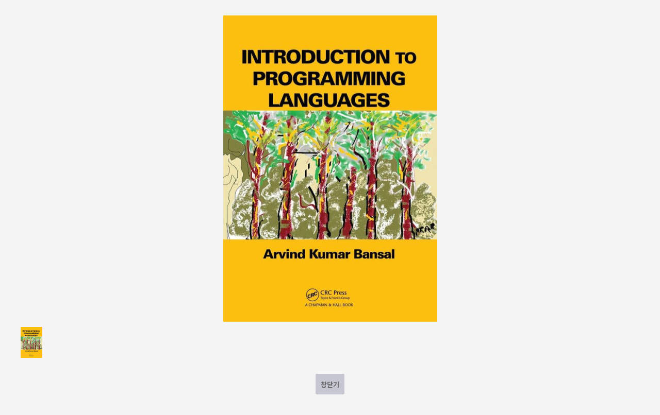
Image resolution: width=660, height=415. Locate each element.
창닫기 (330, 384)
